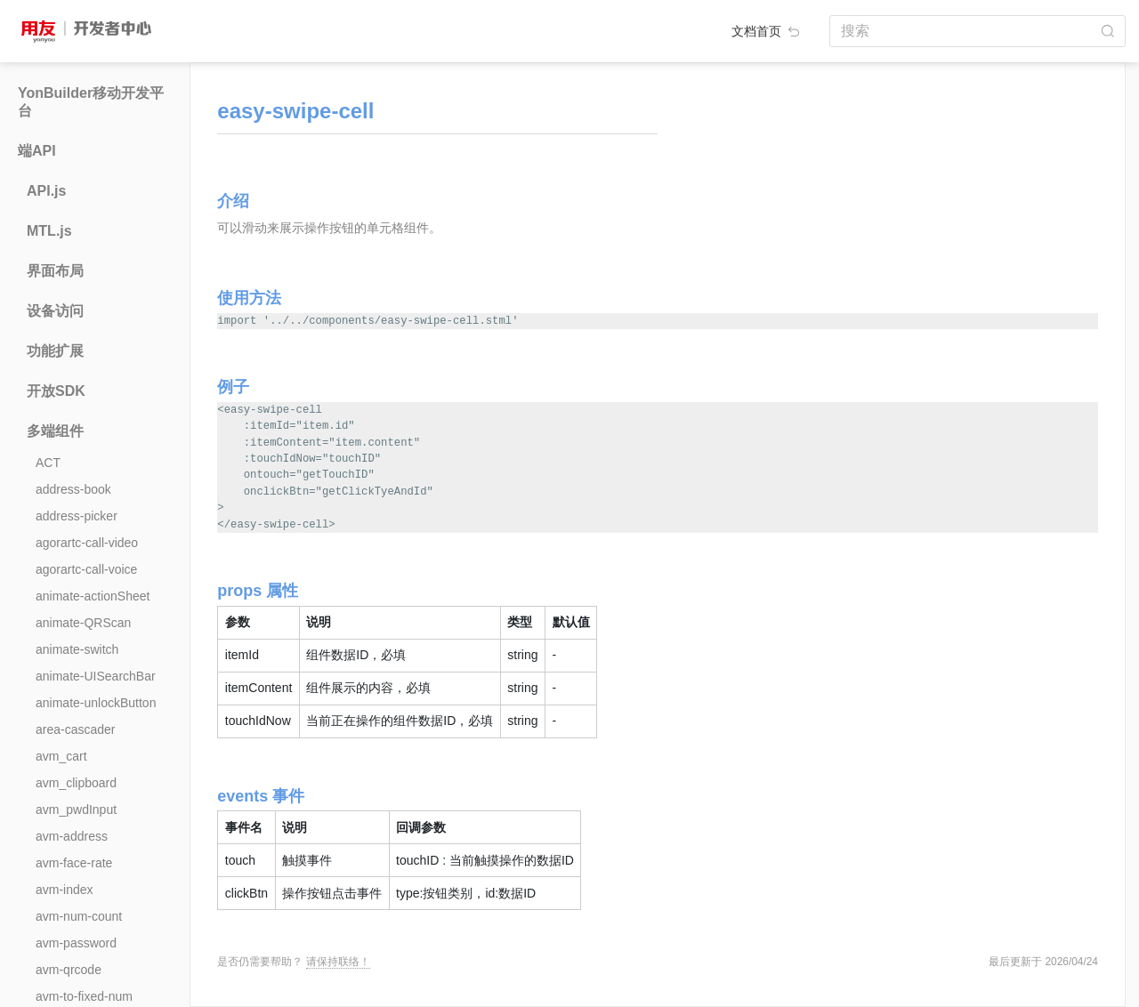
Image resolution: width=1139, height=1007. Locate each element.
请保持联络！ (338, 961)
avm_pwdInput (76, 809)
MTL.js (49, 230)
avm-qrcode (68, 970)
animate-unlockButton (96, 703)
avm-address (72, 836)
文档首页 (767, 31)
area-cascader (76, 729)
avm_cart (61, 756)
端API (37, 150)
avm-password (76, 943)
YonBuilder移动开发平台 (91, 101)
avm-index (64, 889)
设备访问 (55, 310)
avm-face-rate (74, 863)
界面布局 (55, 270)
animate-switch (77, 649)
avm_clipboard (76, 783)
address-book (73, 489)
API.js (46, 190)
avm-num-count (79, 916)
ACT (48, 462)
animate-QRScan (83, 623)
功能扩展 (55, 350)
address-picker (76, 516)
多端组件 (55, 431)
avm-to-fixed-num (84, 996)
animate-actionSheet (92, 596)
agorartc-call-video (87, 543)
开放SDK (56, 391)
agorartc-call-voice (86, 569)
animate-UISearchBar (96, 676)
